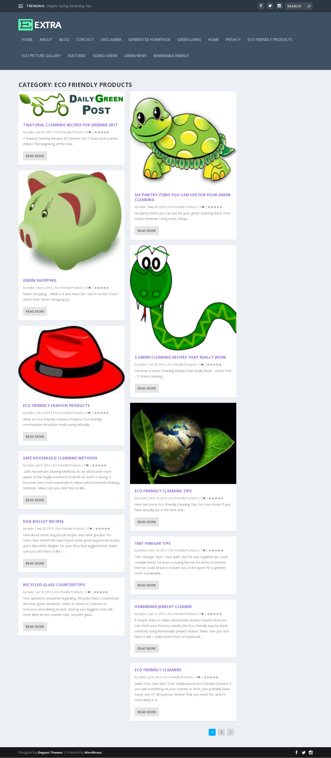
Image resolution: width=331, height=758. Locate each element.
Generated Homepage (149, 43)
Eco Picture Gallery (41, 59)
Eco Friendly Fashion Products (56, 405)
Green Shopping (40, 280)
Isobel (143, 498)
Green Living (189, 43)
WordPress (93, 753)
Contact (85, 43)
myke (30, 132)
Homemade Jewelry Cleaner (163, 606)
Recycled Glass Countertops (54, 584)
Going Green (105, 59)
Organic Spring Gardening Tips (68, 6)
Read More (35, 156)
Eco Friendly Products (270, 43)
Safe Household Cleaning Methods (60, 458)
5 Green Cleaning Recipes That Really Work (180, 357)
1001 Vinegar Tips (153, 543)
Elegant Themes (50, 753)
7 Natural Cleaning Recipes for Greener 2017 (70, 124)
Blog (64, 43)
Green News (135, 59)
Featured (77, 59)
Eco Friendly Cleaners (158, 670)
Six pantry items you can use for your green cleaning (183, 197)
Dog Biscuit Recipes (43, 521)
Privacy (233, 43)
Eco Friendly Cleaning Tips (163, 490)
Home (27, 43)
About (46, 43)
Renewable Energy (171, 59)
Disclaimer (111, 43)
